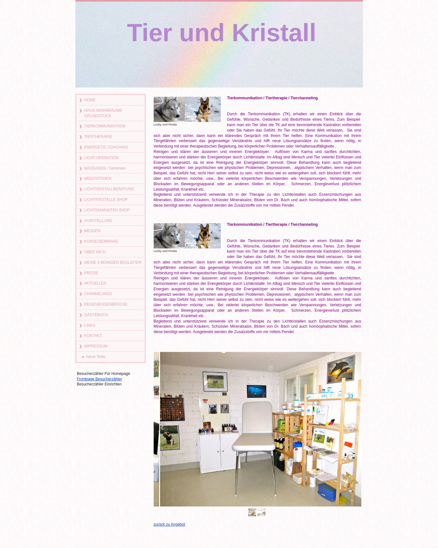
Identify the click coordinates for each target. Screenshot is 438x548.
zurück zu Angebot (169, 524)
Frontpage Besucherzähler (99, 379)
